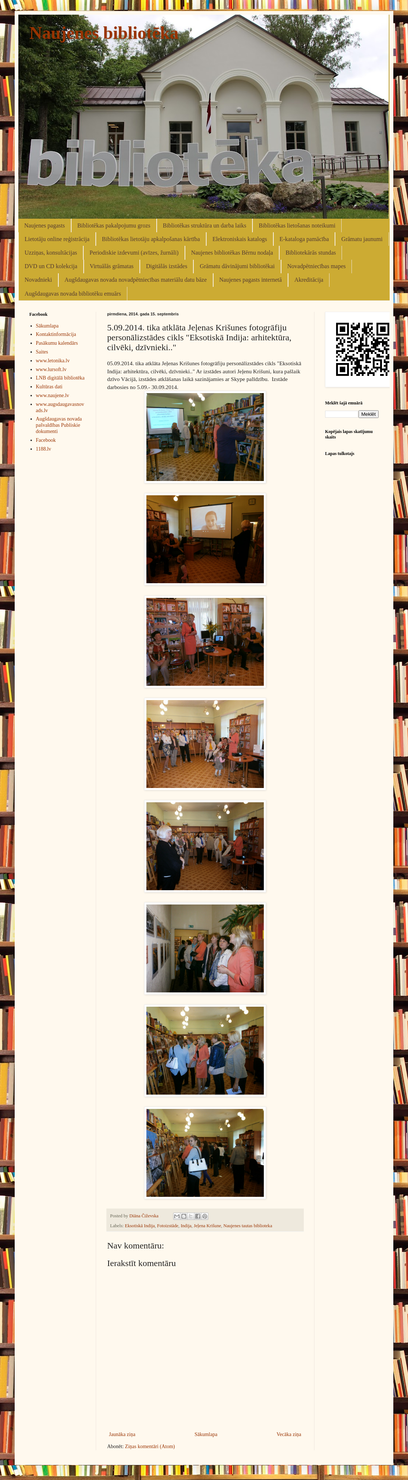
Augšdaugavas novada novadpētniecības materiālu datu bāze (136, 280)
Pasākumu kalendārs (57, 343)
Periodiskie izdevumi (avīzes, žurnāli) (134, 252)
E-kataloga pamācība (304, 239)
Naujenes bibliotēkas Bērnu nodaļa (232, 252)
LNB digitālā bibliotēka (60, 378)
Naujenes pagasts (44, 225)
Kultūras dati (49, 386)
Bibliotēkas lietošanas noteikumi (297, 225)
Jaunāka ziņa (122, 1434)
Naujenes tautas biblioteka (247, 1225)
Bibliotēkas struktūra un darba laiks (205, 225)
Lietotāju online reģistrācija (57, 239)
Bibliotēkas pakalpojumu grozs (113, 225)
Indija (186, 1225)
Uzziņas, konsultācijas (51, 252)
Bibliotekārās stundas (310, 252)
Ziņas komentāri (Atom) (150, 1446)
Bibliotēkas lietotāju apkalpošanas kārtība (151, 239)
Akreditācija (308, 280)
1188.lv (43, 449)
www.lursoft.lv (51, 369)
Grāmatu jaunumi (361, 239)
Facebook (46, 440)
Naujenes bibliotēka (104, 32)
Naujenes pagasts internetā (250, 280)
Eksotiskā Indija (140, 1225)
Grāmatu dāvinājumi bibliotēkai (237, 266)
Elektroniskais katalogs (239, 239)
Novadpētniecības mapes (316, 266)
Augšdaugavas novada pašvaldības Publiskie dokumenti (59, 425)
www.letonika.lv (53, 360)
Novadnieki (38, 280)
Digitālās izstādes (166, 266)
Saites (42, 352)
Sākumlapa (205, 1434)
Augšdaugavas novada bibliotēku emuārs (73, 294)
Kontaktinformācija (56, 334)
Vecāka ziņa (289, 1434)
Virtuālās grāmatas (112, 266)
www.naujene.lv (52, 395)
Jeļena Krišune (207, 1225)
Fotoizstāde (167, 1225)
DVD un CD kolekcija (51, 266)
